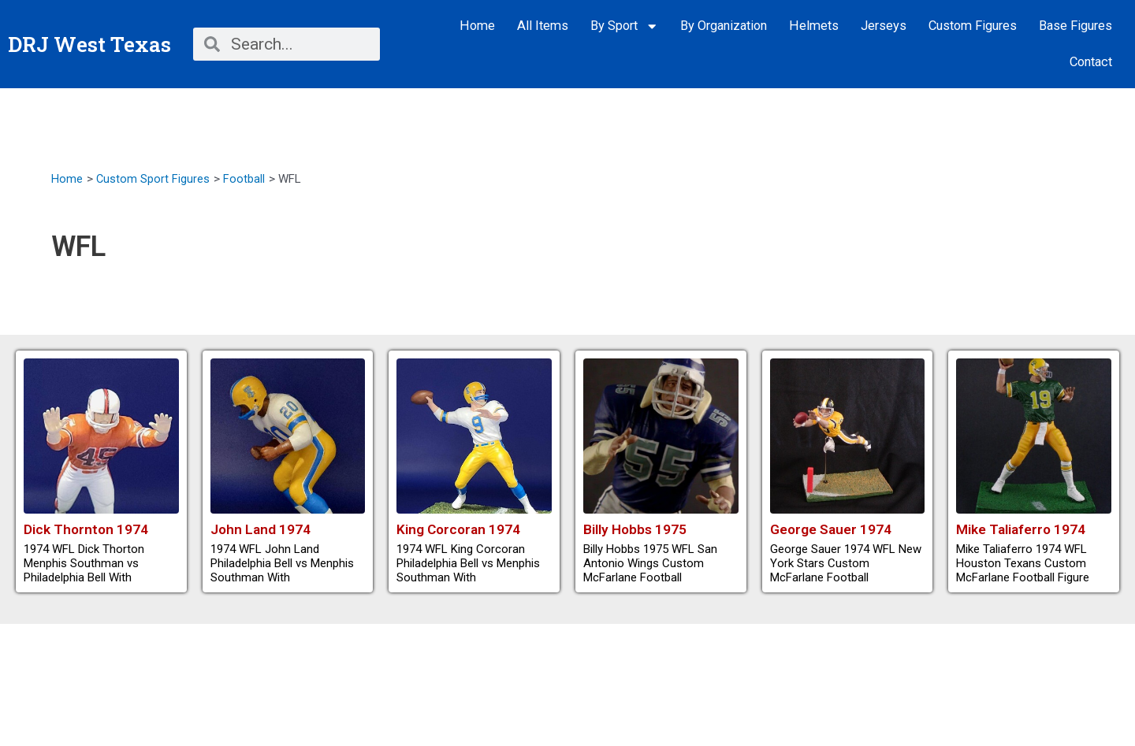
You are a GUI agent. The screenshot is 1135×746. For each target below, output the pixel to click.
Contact (1091, 61)
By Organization (723, 25)
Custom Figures (972, 25)
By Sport (624, 26)
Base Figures (1075, 25)
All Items (542, 25)
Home (477, 25)
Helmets (814, 25)
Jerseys (883, 25)
